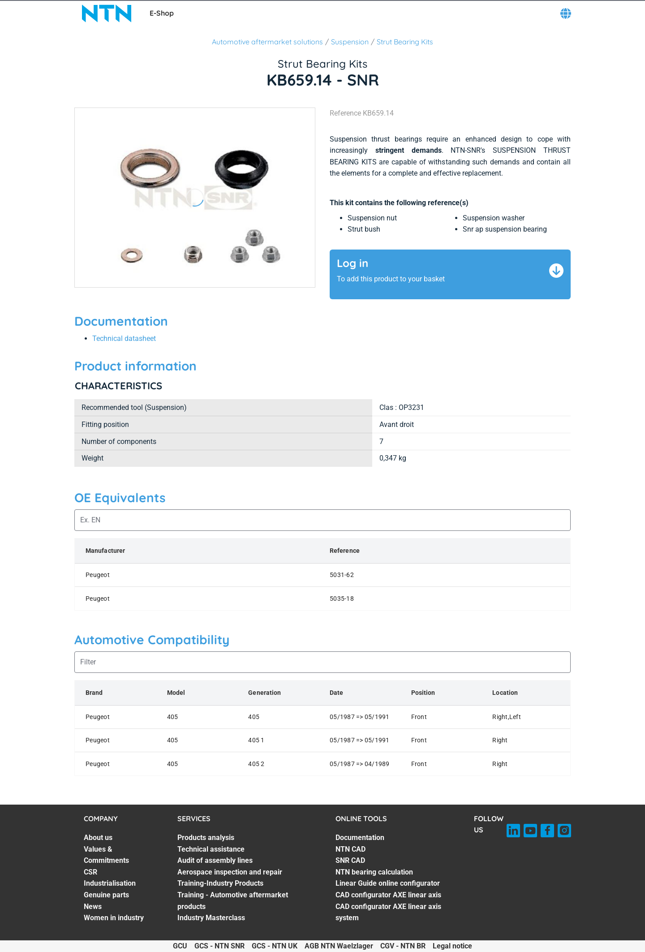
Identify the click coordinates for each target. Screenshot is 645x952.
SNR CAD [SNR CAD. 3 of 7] (350, 860)
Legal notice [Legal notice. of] (452, 946)
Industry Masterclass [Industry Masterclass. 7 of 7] (211, 917)
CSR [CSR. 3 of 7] (90, 872)
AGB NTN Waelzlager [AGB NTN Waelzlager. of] (339, 946)
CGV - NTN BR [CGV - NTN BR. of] (403, 946)
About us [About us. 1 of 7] (98, 837)
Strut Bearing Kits (405, 41)
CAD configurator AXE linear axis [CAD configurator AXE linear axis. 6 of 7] (388, 895)
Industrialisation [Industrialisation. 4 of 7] (110, 883)
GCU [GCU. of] (180, 946)
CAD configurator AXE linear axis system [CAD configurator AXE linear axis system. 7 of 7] (388, 912)
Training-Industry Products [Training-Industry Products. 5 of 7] (220, 883)
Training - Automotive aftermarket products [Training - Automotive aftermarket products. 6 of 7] (232, 901)
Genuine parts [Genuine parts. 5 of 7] (106, 895)
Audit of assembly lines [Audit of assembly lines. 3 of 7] (215, 860)
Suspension (350, 41)
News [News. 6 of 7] (93, 906)
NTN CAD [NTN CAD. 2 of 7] (350, 849)
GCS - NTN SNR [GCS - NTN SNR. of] (219, 946)
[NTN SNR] (106, 13)
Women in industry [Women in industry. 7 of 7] (114, 917)
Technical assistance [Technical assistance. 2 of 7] (211, 849)
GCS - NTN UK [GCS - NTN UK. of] (274, 946)
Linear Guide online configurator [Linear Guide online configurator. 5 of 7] (387, 883)
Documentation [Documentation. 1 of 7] (359, 837)
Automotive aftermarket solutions (267, 41)
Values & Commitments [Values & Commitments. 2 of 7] (106, 855)
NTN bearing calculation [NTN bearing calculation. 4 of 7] (374, 872)
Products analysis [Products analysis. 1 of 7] (205, 837)
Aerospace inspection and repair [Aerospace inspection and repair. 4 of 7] (229, 872)
